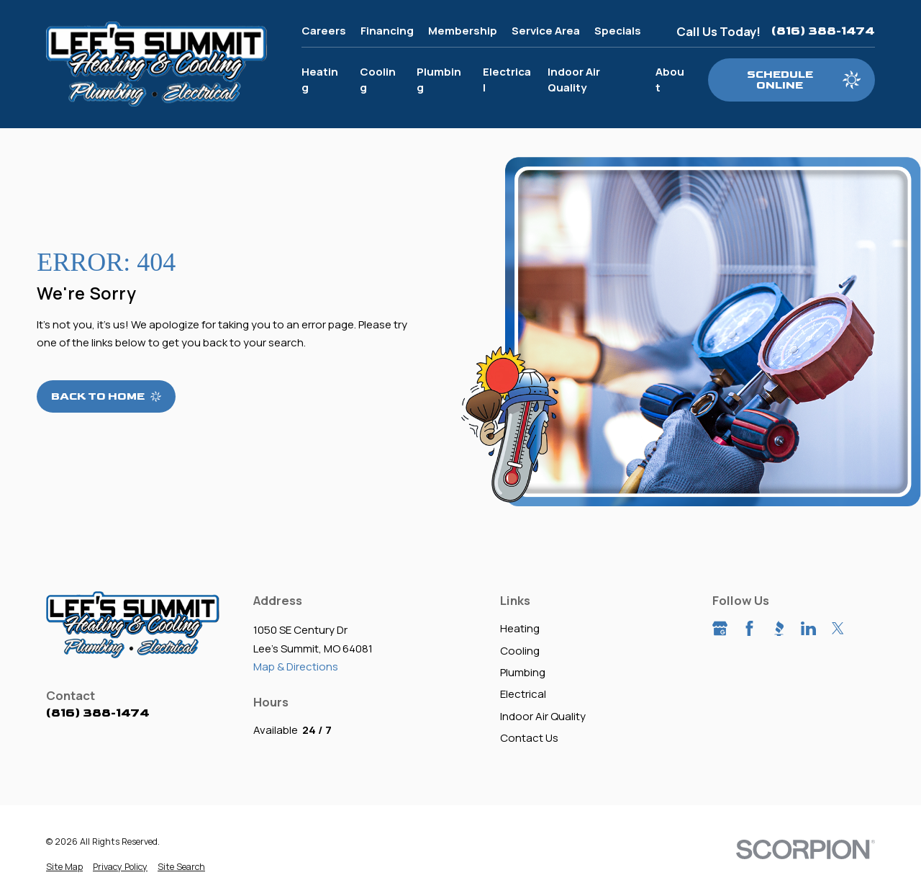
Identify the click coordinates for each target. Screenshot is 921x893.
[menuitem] (64, 867)
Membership (462, 30)
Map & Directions (295, 666)
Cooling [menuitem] (378, 80)
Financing (387, 30)
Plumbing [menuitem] (439, 80)
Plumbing (522, 672)
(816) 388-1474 (823, 31)
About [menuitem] (669, 80)
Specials (617, 30)
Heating (520, 628)
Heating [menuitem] (319, 80)
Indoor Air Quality (543, 716)
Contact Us (529, 737)
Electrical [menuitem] (507, 80)
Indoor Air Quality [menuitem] (574, 80)
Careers (323, 30)
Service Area (546, 30)
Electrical (523, 693)
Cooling (520, 650)
